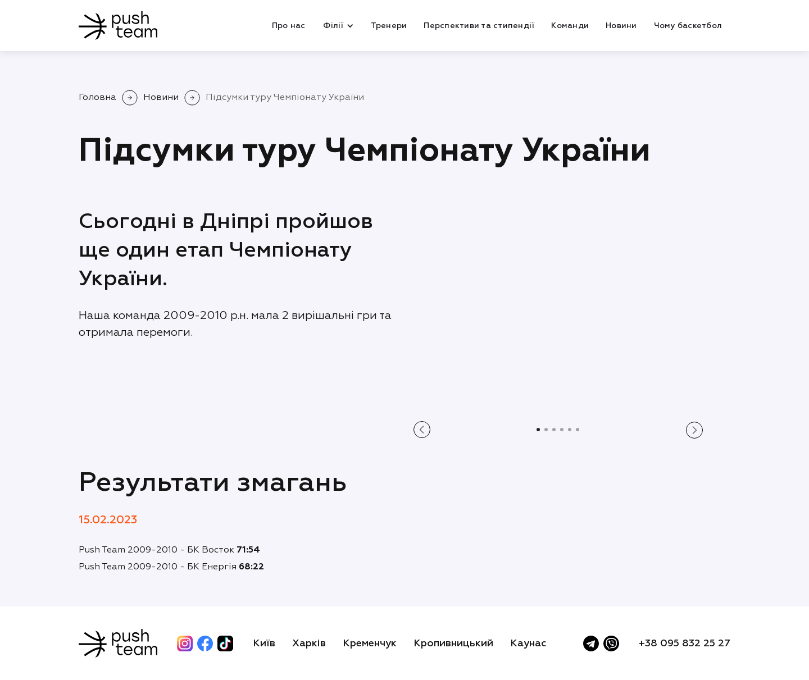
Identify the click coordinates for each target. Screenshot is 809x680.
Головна (97, 97)
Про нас (289, 26)
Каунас (528, 643)
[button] (337, 25)
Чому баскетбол (688, 26)
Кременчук (370, 643)
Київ (264, 643)
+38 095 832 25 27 (684, 643)
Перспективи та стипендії (479, 26)
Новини (621, 26)
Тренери (389, 26)
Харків (309, 643)
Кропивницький (453, 643)
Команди (570, 26)
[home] (118, 25)
